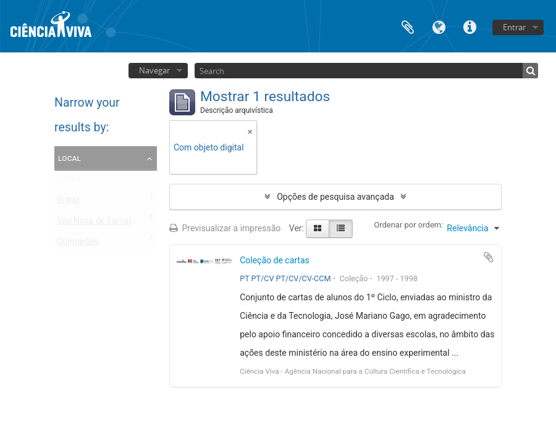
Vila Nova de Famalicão (102, 223)
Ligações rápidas (469, 26)
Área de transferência (407, 26)
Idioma (438, 26)
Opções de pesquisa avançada (335, 197)
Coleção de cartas (275, 260)
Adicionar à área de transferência (488, 257)
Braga (68, 202)
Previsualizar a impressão (224, 228)
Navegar (154, 70)
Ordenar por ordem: (408, 224)
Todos (69, 181)
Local (69, 158)
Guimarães (77, 244)
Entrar (514, 27)
